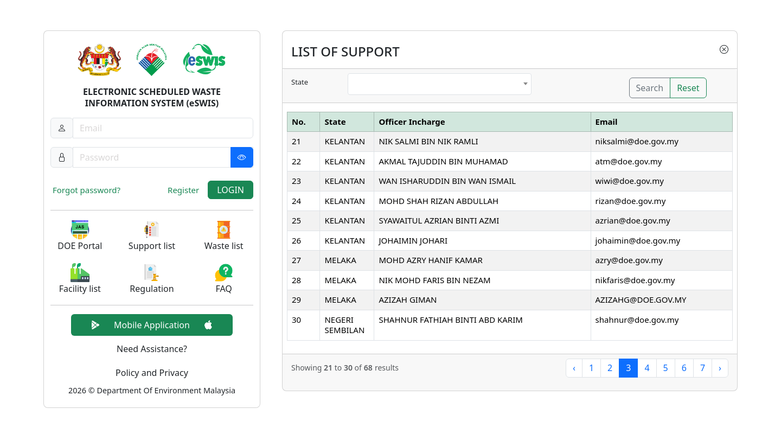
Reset (688, 88)
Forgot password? (86, 189)
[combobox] (440, 84)
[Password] (163, 157)
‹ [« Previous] (574, 368)
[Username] (163, 128)
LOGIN (230, 190)
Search (650, 88)
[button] (80, 236)
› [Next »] (720, 368)
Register (183, 189)
